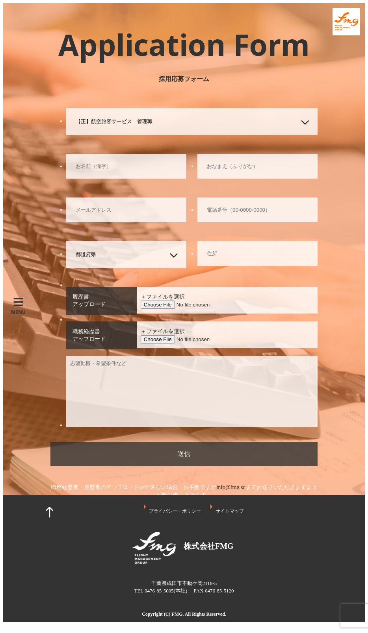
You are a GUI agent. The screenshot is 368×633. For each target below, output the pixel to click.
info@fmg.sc (230, 487)
